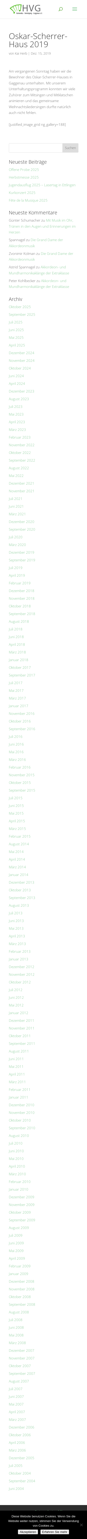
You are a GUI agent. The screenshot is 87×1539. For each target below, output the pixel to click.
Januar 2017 (18, 705)
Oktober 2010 (20, 1120)
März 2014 (17, 867)
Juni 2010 (16, 1151)
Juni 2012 (16, 997)
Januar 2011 (18, 1097)
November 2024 (22, 360)
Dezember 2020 (21, 521)
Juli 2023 (16, 406)
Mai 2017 (16, 690)
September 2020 (22, 529)
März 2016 (17, 759)
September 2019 (22, 560)
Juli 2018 (16, 629)
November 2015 (22, 775)
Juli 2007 (16, 1388)
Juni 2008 (16, 1327)
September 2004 (22, 1481)
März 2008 (17, 1342)
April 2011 (17, 1074)
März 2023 (17, 429)
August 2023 (19, 398)
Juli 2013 (16, 913)
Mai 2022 (16, 475)
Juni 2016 (16, 744)
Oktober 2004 (20, 1473)
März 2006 (17, 1450)
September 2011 (22, 1043)
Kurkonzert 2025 (22, 192)
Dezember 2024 (21, 352)
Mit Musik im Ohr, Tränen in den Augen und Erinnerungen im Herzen (42, 226)
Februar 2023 (20, 437)
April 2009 (17, 1258)
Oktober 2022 (20, 452)
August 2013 (19, 905)
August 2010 (19, 1135)
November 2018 (22, 598)
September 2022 (22, 460)
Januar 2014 (18, 874)
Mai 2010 (16, 1158)
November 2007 (22, 1358)
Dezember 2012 (21, 966)
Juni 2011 (16, 1058)
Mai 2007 (16, 1404)
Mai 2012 (16, 1005)
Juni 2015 (16, 805)
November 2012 (22, 974)
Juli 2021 (16, 498)
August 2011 (19, 1051)
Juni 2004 (16, 1488)
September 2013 (22, 897)
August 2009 (19, 1227)
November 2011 (22, 1028)
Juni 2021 (16, 506)
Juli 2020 (16, 537)
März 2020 (17, 544)
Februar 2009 (20, 1266)
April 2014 (17, 859)
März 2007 (17, 1419)
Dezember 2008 (21, 1281)
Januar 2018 (18, 659)
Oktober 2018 (20, 606)
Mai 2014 (16, 851)
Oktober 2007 (20, 1365)
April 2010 (17, 1166)
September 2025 (22, 314)
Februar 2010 (20, 1181)
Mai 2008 (16, 1335)
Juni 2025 (16, 329)
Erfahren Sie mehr (54, 1532)
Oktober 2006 (20, 1434)
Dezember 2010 (21, 1105)
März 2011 (17, 1081)
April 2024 (17, 383)
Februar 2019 (20, 583)
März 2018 (17, 652)
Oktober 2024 (20, 368)
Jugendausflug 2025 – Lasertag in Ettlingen (42, 185)
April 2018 (17, 644)
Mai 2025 (16, 337)
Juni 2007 (16, 1396)
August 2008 (19, 1312)
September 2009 (22, 1220)
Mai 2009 (16, 1250)
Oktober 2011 (20, 1035)
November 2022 (22, 445)
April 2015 (17, 821)
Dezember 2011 (21, 1020)
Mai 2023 (16, 414)
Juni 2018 (16, 636)
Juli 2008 (16, 1319)
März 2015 (17, 828)
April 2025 (17, 345)
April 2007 (17, 1411)
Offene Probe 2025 (24, 169)
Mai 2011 (16, 1066)
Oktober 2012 (20, 982)
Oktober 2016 (20, 721)
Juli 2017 (16, 682)
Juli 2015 (16, 798)
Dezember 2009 (21, 1197)
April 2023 (17, 422)
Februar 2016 (20, 767)
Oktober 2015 (20, 782)
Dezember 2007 (21, 1350)
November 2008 (22, 1289)
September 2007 (22, 1373)
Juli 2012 (16, 989)
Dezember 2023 (21, 391)
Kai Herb (21, 53)
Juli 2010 (16, 1143)
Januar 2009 (18, 1273)
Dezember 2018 (21, 590)
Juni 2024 (16, 375)
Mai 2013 (16, 928)
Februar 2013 (20, 951)
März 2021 (17, 514)
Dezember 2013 (21, 882)
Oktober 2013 (20, 890)
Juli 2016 (16, 736)
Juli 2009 (16, 1235)
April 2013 (17, 936)
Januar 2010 (18, 1189)
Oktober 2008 (20, 1296)
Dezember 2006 (21, 1427)
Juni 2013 (16, 920)
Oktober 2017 (20, 667)
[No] (81, 1524)
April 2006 (17, 1442)
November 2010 (22, 1112)
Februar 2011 (20, 1089)
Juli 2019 (16, 567)
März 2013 (17, 943)
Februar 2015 (20, 836)
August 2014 (19, 844)
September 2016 (22, 728)
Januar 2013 (18, 959)
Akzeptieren (28, 1532)
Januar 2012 (18, 1012)
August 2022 (19, 468)
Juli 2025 (16, 322)
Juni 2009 (16, 1243)
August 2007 (19, 1381)
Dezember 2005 (21, 1458)
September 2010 (22, 1128)
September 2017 (22, 675)
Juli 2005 (16, 1465)
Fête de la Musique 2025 (28, 200)
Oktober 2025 (20, 306)
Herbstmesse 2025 (24, 177)
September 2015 (22, 790)
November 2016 (22, 713)
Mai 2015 (16, 813)
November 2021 (22, 491)
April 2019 (17, 575)
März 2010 (17, 1174)
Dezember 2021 (21, 483)
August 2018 (19, 621)
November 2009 (22, 1204)
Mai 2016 (16, 752)
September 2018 (22, 613)
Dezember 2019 (21, 552)
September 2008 (22, 1304)
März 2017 (17, 698)
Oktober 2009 (20, 1212)
